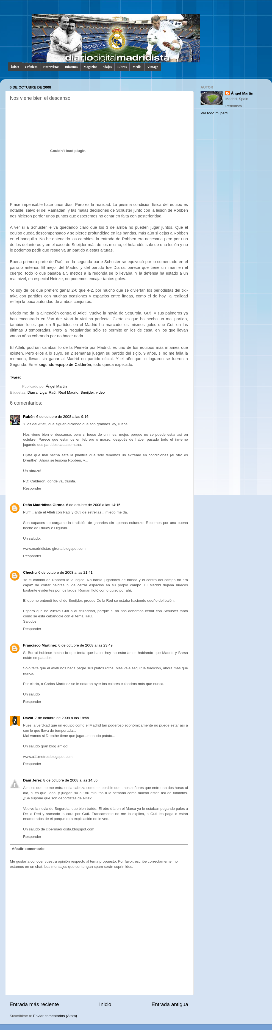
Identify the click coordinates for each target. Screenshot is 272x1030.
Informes (71, 67)
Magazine (90, 67)
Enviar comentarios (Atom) (55, 1016)
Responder (32, 488)
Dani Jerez (32, 780)
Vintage (152, 67)
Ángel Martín (56, 386)
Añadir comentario (28, 849)
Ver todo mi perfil (214, 113)
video (100, 392)
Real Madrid (68, 392)
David (28, 718)
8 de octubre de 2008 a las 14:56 (70, 780)
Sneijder (87, 392)
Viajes (107, 67)
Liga (43, 392)
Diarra (32, 392)
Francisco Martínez (40, 645)
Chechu (30, 572)
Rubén (29, 417)
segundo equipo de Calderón (65, 364)
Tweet (15, 377)
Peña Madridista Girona (44, 505)
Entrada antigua (170, 1004)
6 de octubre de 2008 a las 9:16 (62, 417)
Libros (122, 67)
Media (136, 67)
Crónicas (31, 67)
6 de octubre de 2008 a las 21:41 (65, 572)
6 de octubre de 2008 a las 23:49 (85, 645)
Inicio (15, 66)
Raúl (52, 392)
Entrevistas (51, 67)
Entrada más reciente (34, 1004)
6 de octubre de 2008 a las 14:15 (93, 505)
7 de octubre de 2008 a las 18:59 (62, 718)
